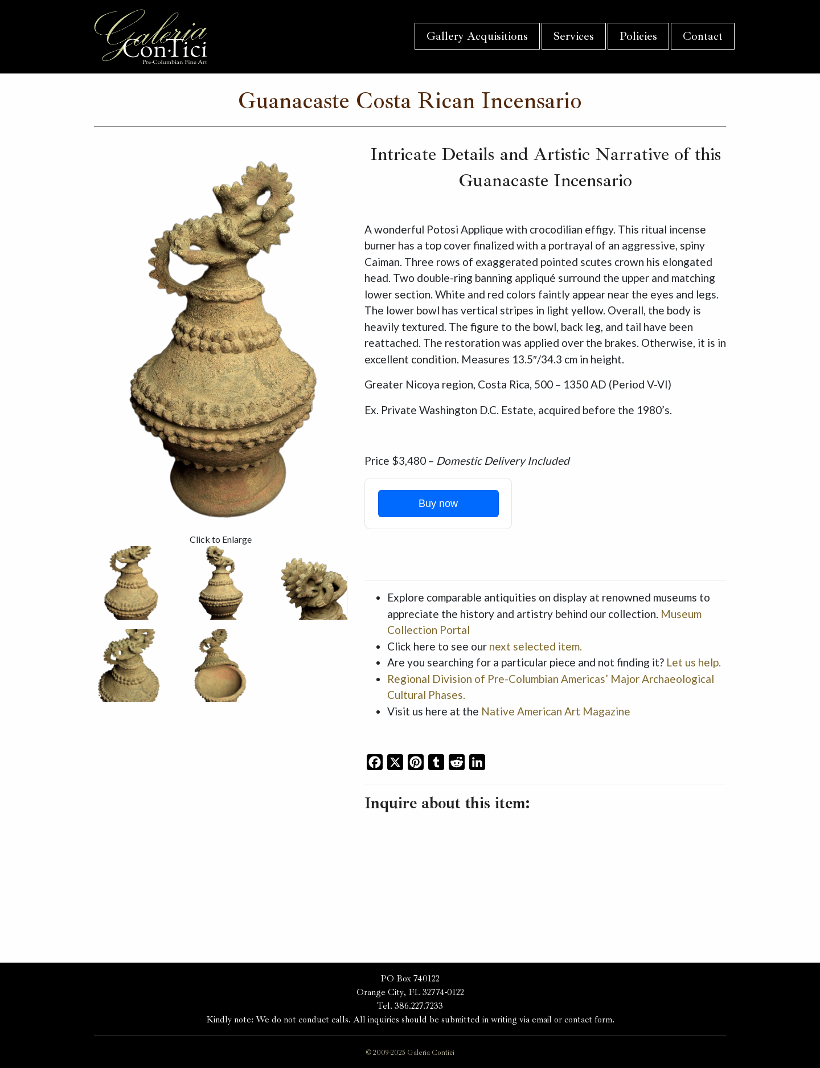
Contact (703, 36)
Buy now (438, 503)
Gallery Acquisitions (477, 36)
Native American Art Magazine (555, 711)
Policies (638, 36)
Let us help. (693, 662)
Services (574, 36)
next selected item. (535, 646)
